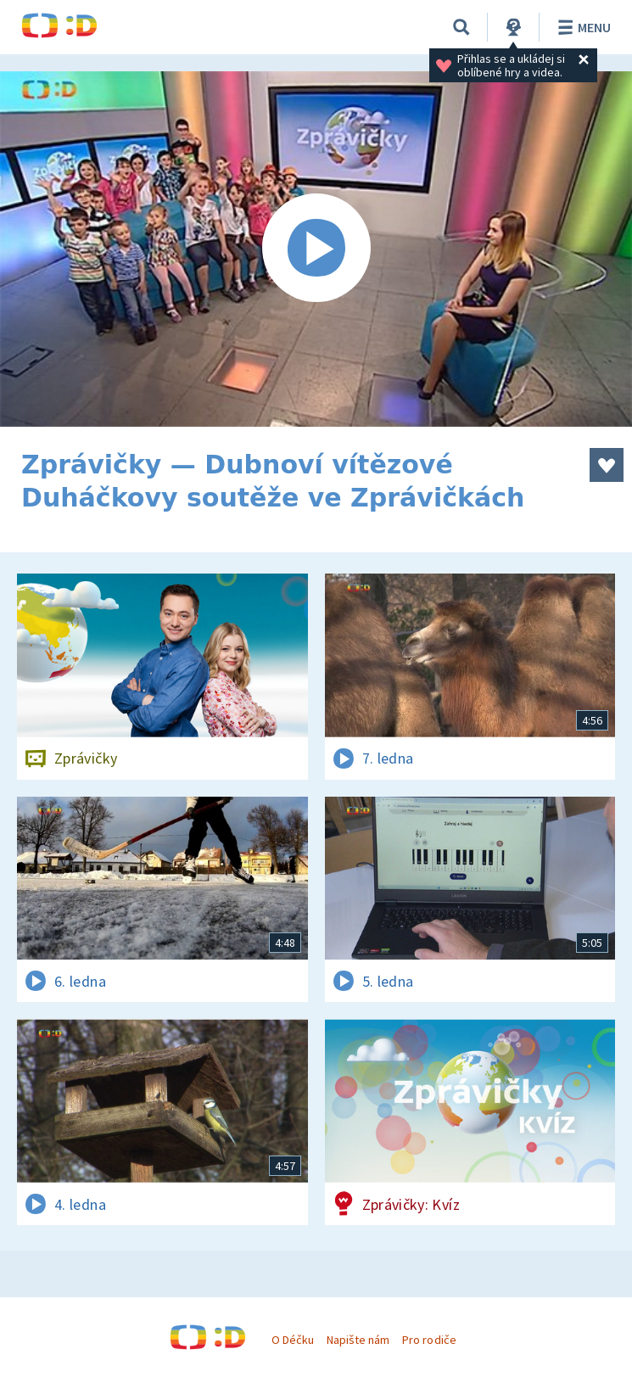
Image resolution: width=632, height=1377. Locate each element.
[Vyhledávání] (461, 27)
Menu (581, 27)
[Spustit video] (316, 249)
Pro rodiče (429, 1339)
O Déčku (292, 1339)
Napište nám (358, 1339)
